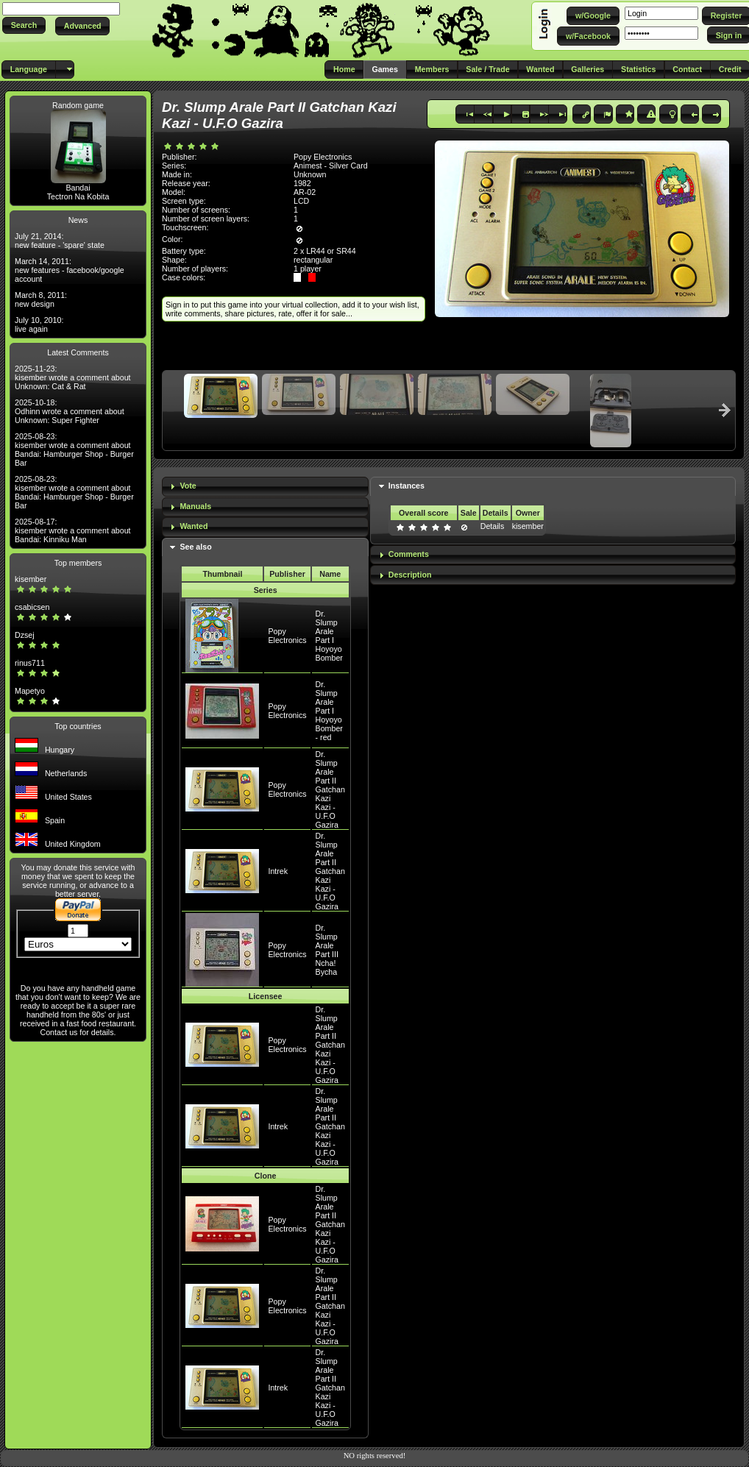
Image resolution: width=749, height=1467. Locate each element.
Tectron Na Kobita (78, 196)
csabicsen (32, 607)
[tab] (265, 487)
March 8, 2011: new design (41, 299)
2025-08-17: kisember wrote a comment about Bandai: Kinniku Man (73, 530)
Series (265, 590)
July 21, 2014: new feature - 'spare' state (59, 240)
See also (195, 546)
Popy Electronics (287, 635)
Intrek (278, 871)
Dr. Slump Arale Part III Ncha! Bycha (327, 949)
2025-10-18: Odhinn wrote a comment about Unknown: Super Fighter (69, 411)
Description (410, 574)
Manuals (195, 506)
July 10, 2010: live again (39, 324)
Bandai (77, 187)
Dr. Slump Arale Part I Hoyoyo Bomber (329, 635)
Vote (188, 485)
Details (492, 526)
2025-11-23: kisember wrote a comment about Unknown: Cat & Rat (73, 377)
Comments (408, 554)
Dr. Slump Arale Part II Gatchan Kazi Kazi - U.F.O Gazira (330, 789)
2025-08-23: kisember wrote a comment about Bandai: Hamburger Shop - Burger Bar (74, 449)
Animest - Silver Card (331, 165)
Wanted (193, 526)
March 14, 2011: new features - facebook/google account (69, 270)
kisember (30, 579)
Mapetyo (30, 690)
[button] (24, 25)
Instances (406, 485)
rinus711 (30, 662)
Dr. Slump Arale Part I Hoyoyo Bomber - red (329, 711)
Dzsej (25, 635)
